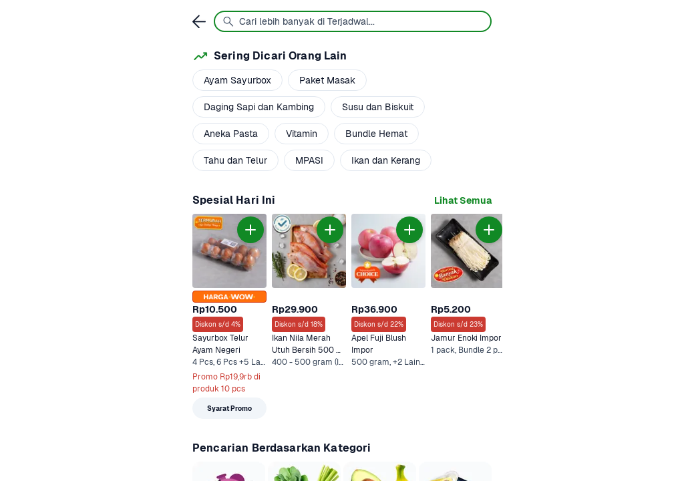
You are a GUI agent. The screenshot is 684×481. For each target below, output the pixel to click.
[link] (463, 201)
